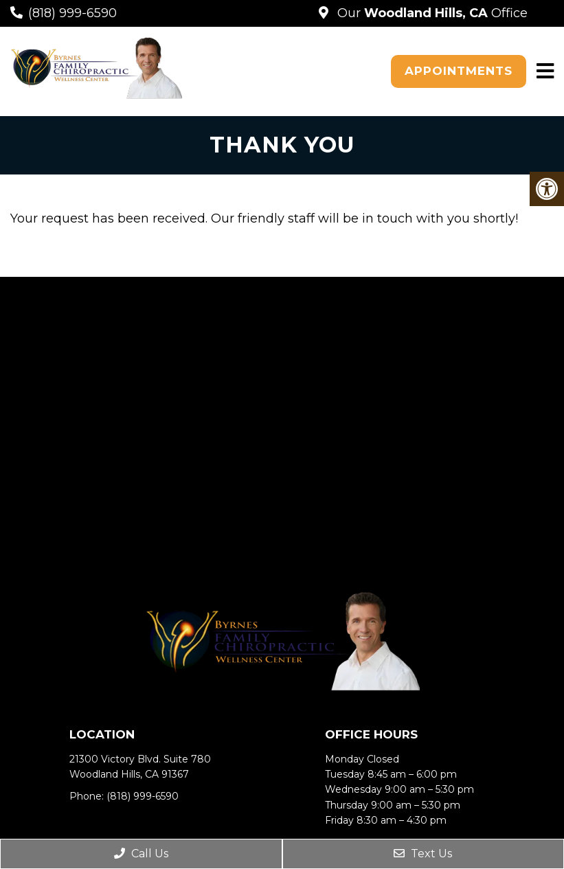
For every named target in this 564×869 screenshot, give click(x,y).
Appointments (458, 71)
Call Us (141, 853)
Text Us (423, 853)
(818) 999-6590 (72, 13)
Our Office (431, 13)
